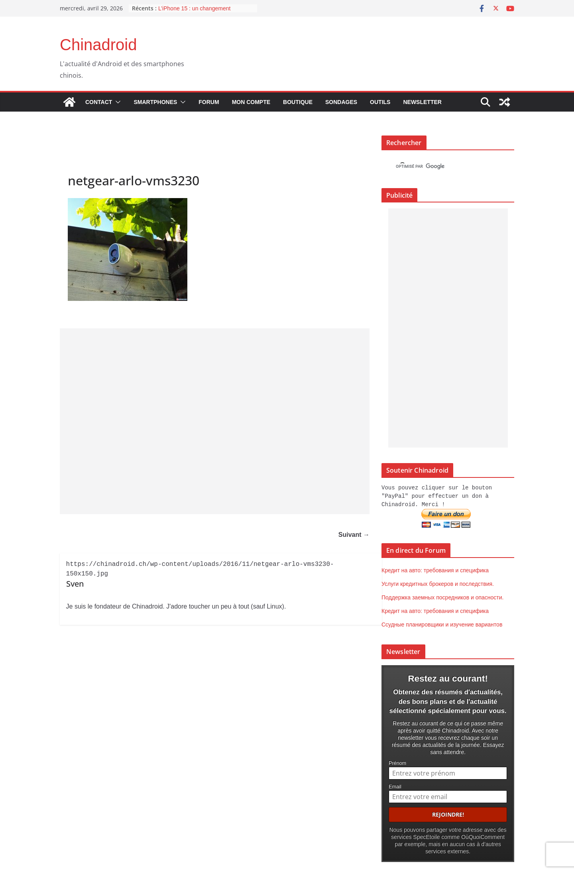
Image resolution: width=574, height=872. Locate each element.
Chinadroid (98, 44)
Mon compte (251, 102)
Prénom (397, 761)
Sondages (341, 102)
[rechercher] (441, 166)
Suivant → (354, 535)
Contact (98, 102)
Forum (209, 102)
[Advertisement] (215, 421)
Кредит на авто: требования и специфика (435, 569)
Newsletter (422, 102)
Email (395, 785)
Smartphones (155, 102)
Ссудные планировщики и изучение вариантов (441, 623)
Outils (380, 102)
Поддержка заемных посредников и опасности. (442, 596)
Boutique (298, 102)
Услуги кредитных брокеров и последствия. (437, 582)
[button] (116, 102)
